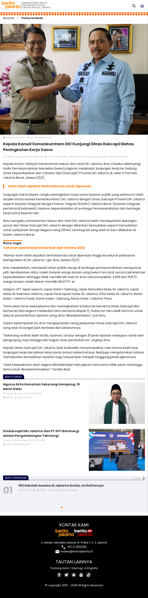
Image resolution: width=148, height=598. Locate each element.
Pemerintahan (32, 18)
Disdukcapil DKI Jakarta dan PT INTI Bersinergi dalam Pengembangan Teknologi (41, 433)
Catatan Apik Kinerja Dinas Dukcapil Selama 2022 (44, 248)
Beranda (8, 18)
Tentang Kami (59, 568)
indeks (137, 478)
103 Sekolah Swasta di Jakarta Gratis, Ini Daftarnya (60, 485)
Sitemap (77, 568)
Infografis (91, 568)
